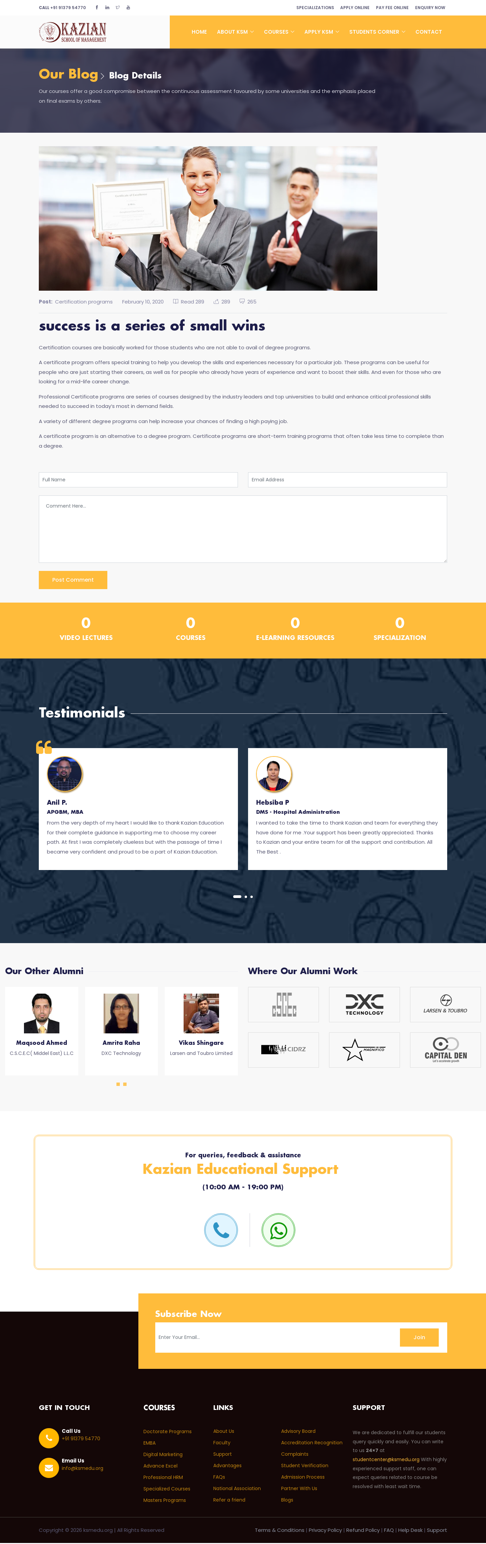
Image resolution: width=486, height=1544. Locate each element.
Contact (428, 31)
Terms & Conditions (279, 1531)
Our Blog (70, 75)
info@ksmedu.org (82, 1469)
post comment (73, 580)
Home (199, 31)
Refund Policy (363, 1531)
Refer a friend (229, 1501)
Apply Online (352, 7)
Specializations (311, 7)
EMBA (149, 1443)
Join (419, 1338)
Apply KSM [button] (319, 31)
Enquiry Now (429, 7)
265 (248, 302)
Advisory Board (298, 1432)
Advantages (227, 1466)
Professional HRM (163, 1478)
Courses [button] (277, 31)
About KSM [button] (233, 31)
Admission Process (303, 1478)
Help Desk (410, 1531)
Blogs (287, 1501)
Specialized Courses (166, 1489)
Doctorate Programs (167, 1432)
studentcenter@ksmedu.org (386, 1460)
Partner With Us (299, 1489)
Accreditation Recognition (312, 1443)
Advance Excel (160, 1466)
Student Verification (304, 1466)
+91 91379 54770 (62, 7)
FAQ (389, 1531)
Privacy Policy (325, 1531)
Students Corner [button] (375, 31)
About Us (223, 1432)
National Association (237, 1489)
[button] (237, 897)
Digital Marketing (163, 1455)
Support (222, 1455)
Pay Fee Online (390, 7)
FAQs (219, 1478)
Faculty (222, 1443)
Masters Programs (164, 1501)
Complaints (294, 1455)
